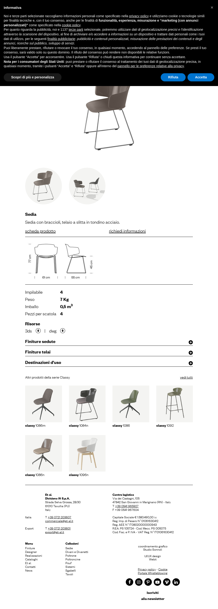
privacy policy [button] (139, 16)
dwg (52, 330)
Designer (31, 551)
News (28, 570)
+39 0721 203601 (59, 528)
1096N (79, 474)
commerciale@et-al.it (59, 520)
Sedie (69, 548)
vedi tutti (186, 376)
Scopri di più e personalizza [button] (32, 77)
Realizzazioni (33, 555)
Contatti (30, 566)
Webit (153, 559)
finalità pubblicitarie (61, 39)
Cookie (162, 569)
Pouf (68, 563)
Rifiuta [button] (173, 77)
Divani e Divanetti (76, 551)
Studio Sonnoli (152, 549)
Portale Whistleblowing (152, 572)
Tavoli (69, 574)
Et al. (28, 563)
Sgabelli (70, 570)
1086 (121, 425)
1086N (34, 474)
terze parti (76, 29)
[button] (212, 7)
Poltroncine (72, 559)
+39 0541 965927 (127, 505)
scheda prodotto (40, 230)
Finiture (30, 548)
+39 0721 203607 (59, 517)
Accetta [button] (201, 77)
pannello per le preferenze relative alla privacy (150, 66)
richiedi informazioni (127, 230)
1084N (78, 425)
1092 (165, 425)
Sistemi (70, 566)
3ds (28, 330)
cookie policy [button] (71, 25)
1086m (35, 425)
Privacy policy (147, 569)
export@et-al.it (54, 531)
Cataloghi (31, 559)
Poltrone (70, 555)
